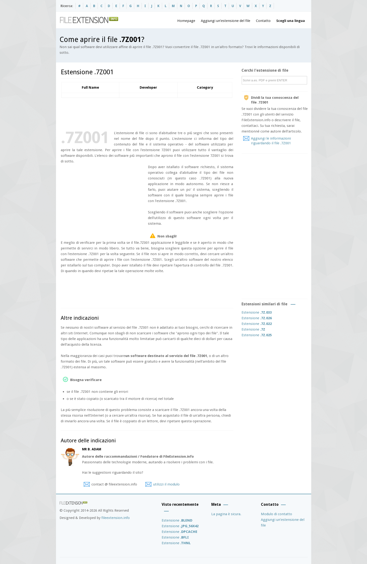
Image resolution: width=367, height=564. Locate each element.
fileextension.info (115, 518)
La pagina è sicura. (226, 514)
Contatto (263, 21)
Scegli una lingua (290, 21)
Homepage (186, 21)
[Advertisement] (147, 113)
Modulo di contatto (276, 514)
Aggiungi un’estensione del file (225, 21)
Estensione (257, 312)
